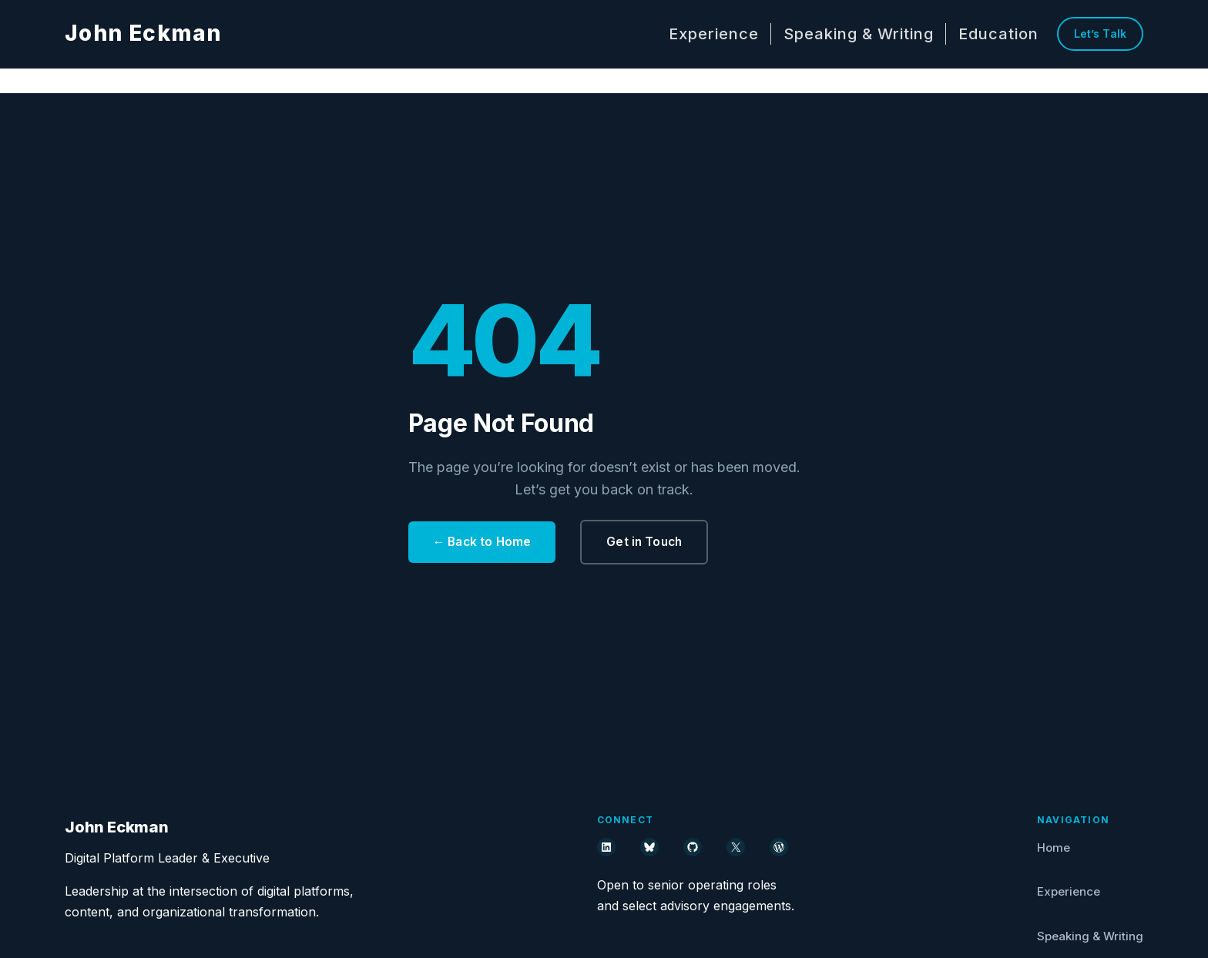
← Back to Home (484, 541)
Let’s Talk (1100, 33)
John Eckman (143, 33)
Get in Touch (649, 541)
